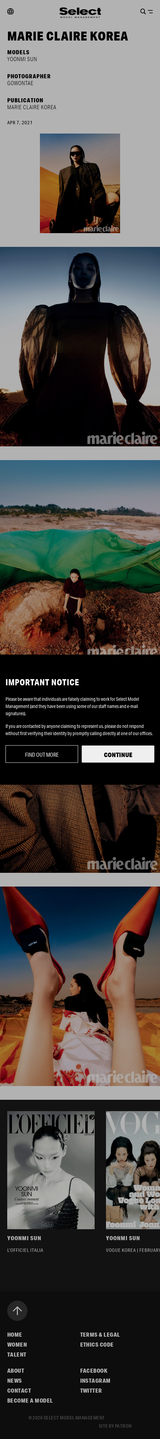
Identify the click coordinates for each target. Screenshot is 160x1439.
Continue (118, 754)
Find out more (42, 754)
